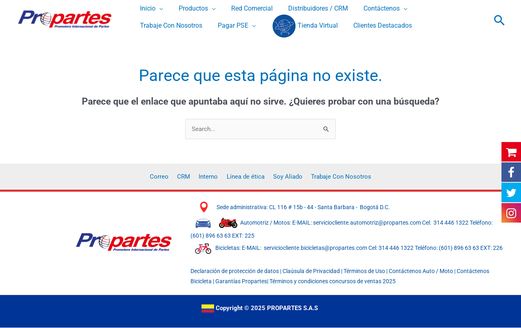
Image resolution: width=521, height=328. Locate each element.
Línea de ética (244, 176)
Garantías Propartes (241, 281)
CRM (187, 176)
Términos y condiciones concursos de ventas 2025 (332, 281)
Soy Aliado (284, 176)
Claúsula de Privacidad (311, 271)
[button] (500, 20)
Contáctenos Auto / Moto (421, 271)
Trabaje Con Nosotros (335, 176)
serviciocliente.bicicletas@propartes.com (316, 248)
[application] (158, 9)
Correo (165, 176)
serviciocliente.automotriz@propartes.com (367, 223)
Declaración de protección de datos (234, 271)
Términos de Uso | (365, 271)
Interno (209, 176)
